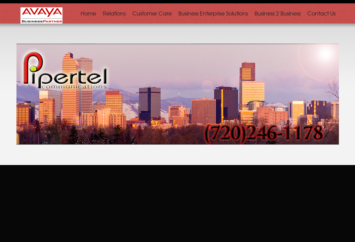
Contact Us (321, 13)
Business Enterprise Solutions (213, 13)
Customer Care (152, 13)
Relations (114, 13)
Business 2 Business (278, 13)
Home (88, 13)
